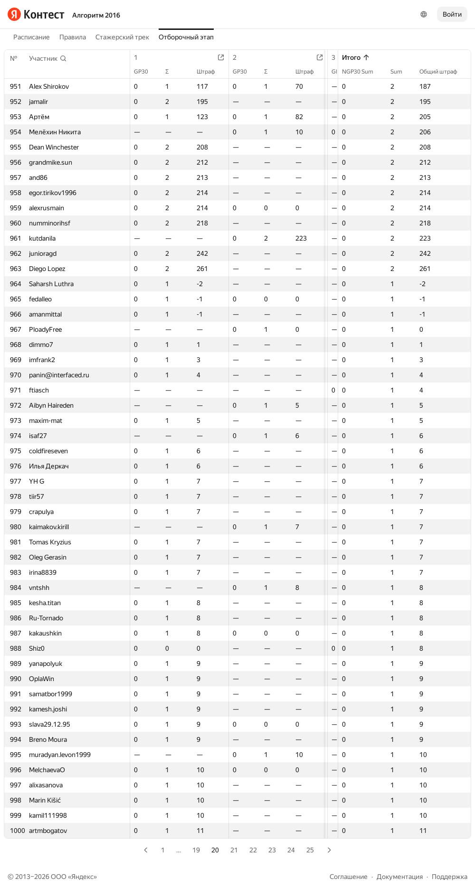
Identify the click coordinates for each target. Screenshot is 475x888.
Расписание (31, 37)
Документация (400, 876)
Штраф (215, 71)
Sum (401, 71)
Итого (356, 57)
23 (272, 850)
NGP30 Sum (362, 71)
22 (253, 850)
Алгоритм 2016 (96, 15)
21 (234, 850)
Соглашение (349, 876)
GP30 (146, 71)
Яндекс (82, 876)
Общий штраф (443, 71)
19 (196, 850)
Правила (72, 37)
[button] (48, 58)
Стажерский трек (122, 37)
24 (291, 850)
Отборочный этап (186, 37)
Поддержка (449, 876)
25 (310, 850)
